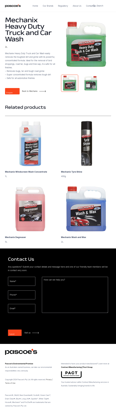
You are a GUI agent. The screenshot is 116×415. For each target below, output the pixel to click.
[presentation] (26, 322)
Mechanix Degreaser (15, 237)
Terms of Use (10, 383)
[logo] (13, 5)
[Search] (101, 6)
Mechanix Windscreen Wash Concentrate (26, 172)
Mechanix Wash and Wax (73, 237)
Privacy (49, 380)
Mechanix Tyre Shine (71, 172)
